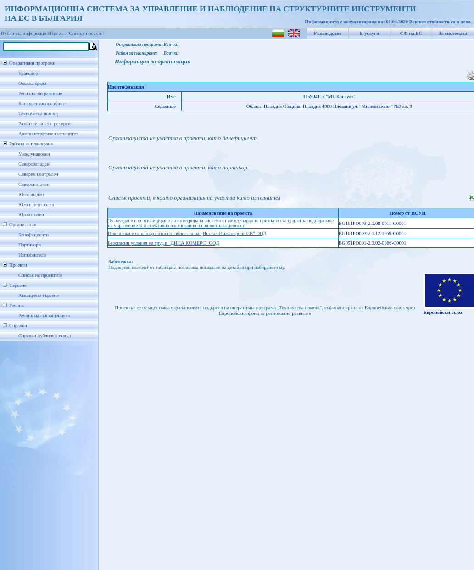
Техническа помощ (38, 113)
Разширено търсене (38, 295)
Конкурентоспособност (42, 103)
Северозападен (33, 164)
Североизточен (34, 184)
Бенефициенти (33, 234)
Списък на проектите (40, 275)
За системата (453, 33)
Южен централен (36, 204)
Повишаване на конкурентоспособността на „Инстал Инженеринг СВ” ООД (187, 233)
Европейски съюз (443, 312)
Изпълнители (32, 254)
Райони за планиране (31, 143)
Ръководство (328, 33)
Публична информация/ (25, 33)
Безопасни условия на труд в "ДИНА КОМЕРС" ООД (163, 243)
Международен (34, 153)
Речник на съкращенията (44, 315)
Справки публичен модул (44, 335)
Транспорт (29, 73)
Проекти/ (59, 33)
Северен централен (38, 174)
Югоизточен (31, 214)
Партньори (29, 244)
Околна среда (32, 83)
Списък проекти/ (86, 33)
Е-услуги (369, 33)
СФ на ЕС (411, 33)
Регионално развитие (40, 93)
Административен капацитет (48, 133)
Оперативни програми (32, 63)
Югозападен (31, 194)
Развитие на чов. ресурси (44, 123)
